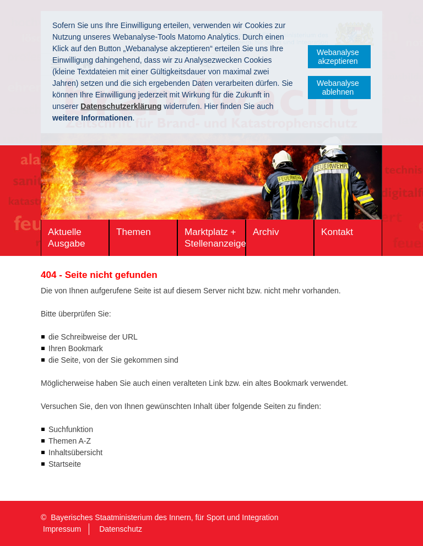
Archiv (266, 232)
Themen (133, 232)
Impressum (62, 529)
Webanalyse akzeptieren (338, 56)
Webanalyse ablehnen (338, 87)
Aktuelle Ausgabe (66, 238)
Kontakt (337, 232)
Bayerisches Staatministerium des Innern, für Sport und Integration (164, 517)
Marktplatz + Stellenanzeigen (215, 238)
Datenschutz (120, 529)
